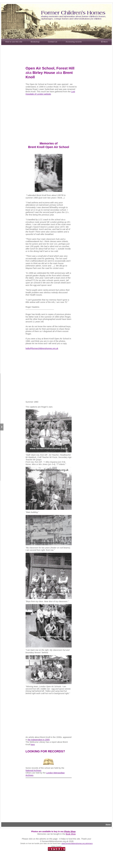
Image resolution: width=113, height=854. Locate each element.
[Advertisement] (60, 54)
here (33, 744)
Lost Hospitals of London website (50, 92)
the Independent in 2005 (39, 740)
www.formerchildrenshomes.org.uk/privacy (77, 843)
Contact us (52, 42)
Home (108, 824)
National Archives (33, 770)
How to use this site (13, 42)
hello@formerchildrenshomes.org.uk (42, 348)
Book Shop (71, 834)
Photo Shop (70, 831)
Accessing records (74, 42)
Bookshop (35, 42)
